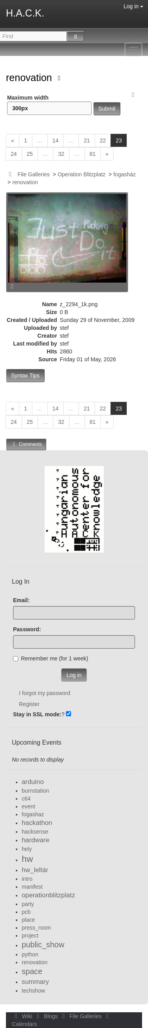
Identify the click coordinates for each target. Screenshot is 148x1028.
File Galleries (33, 174)
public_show (43, 944)
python (30, 954)
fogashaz (33, 814)
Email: (21, 600)
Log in (133, 6)
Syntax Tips (25, 375)
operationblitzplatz (48, 895)
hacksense (35, 831)
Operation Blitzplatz (81, 174)
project (30, 935)
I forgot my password (44, 693)
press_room (36, 927)
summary (35, 981)
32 (61, 154)
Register (29, 704)
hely (27, 849)
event (28, 806)
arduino (33, 782)
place (28, 920)
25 (30, 154)
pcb (26, 912)
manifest (32, 887)
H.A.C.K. (25, 12)
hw (27, 859)
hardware (35, 840)
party (28, 904)
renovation (30, 77)
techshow (33, 990)
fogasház (124, 174)
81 (93, 154)
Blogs (46, 1016)
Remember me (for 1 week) (50, 658)
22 (103, 140)
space (32, 971)
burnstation (35, 791)
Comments (26, 444)
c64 (26, 798)
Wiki (23, 1016)
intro (27, 879)
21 (87, 140)
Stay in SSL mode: (37, 714)
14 (55, 140)
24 (14, 154)
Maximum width (49, 104)
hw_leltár (35, 870)
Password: (27, 629)
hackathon (37, 822)
